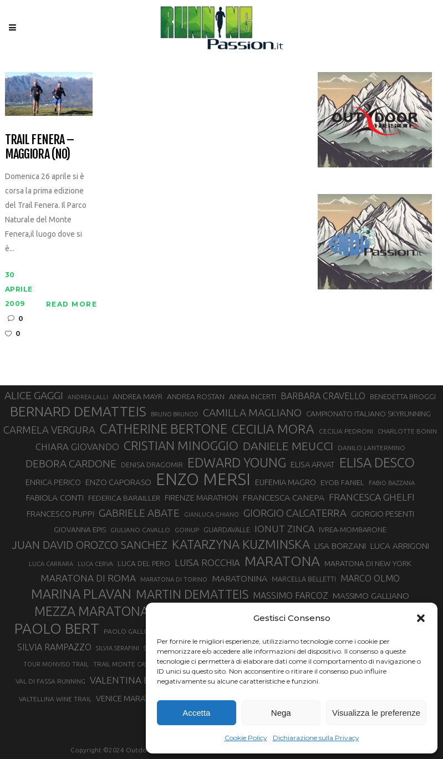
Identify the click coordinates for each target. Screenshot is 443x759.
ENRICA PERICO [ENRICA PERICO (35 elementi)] (53, 482)
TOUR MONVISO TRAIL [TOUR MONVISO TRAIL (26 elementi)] (56, 664)
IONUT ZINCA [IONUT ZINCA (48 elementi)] (284, 528)
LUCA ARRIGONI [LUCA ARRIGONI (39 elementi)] (399, 546)
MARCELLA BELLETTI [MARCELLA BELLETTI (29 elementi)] (304, 579)
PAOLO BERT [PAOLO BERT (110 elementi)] (56, 628)
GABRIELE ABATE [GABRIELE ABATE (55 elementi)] (139, 513)
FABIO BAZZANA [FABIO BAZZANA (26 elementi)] (392, 483)
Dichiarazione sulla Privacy (316, 737)
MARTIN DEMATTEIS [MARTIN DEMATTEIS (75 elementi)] (192, 594)
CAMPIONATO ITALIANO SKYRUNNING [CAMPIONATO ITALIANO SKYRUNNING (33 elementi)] (368, 413)
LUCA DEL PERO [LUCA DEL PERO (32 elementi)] (144, 563)
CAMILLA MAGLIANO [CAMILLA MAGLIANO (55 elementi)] (252, 412)
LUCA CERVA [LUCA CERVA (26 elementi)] (95, 564)
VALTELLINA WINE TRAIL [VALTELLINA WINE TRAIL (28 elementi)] (55, 698)
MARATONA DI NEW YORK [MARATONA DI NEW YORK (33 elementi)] (367, 563)
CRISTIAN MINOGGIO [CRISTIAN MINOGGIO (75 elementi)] (181, 445)
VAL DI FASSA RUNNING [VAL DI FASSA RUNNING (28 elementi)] (50, 681)
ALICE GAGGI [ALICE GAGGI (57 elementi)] (33, 395)
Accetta (196, 712)
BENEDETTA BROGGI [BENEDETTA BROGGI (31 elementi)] (403, 396)
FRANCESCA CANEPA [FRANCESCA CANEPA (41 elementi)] (283, 497)
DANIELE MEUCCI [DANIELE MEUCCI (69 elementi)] (288, 445)
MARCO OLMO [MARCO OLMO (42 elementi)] (370, 578)
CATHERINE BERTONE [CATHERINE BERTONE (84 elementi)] (163, 428)
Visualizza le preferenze (376, 712)
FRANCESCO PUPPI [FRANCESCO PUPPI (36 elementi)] (60, 513)
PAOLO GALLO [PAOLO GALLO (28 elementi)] (126, 631)
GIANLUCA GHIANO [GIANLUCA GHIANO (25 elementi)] (211, 514)
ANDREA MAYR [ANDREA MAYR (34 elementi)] (137, 396)
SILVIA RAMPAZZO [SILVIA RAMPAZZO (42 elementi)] (54, 647)
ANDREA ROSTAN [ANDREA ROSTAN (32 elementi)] (196, 397)
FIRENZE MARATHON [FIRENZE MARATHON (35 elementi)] (201, 497)
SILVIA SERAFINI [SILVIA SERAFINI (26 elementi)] (117, 648)
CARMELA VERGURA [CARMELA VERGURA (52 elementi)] (49, 429)
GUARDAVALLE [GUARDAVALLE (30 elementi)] (226, 529)
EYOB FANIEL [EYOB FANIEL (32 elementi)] (342, 482)
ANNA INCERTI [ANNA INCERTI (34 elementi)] (252, 396)
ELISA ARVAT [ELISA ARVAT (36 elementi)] (313, 464)
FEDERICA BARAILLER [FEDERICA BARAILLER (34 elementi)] (124, 497)
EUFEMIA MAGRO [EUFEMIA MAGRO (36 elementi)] (285, 482)
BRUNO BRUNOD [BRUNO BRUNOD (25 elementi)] (174, 414)
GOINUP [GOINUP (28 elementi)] (187, 529)
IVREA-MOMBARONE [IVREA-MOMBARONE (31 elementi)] (352, 529)
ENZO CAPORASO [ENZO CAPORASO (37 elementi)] (118, 482)
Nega (281, 712)
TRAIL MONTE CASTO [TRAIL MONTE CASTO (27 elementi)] (125, 664)
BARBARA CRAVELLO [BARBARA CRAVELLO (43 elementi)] (323, 396)
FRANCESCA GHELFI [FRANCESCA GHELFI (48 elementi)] (372, 497)
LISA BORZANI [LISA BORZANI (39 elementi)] (340, 546)
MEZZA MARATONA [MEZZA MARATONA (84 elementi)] (91, 611)
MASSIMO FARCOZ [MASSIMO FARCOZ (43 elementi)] (290, 595)
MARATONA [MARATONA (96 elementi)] (282, 561)
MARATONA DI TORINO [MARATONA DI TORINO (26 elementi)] (173, 579)
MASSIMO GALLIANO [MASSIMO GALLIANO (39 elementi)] (371, 595)
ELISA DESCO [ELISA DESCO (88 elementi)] (377, 463)
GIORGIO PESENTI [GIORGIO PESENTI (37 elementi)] (382, 513)
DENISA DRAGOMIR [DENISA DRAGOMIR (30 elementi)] (152, 464)
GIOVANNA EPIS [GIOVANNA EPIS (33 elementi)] (80, 529)
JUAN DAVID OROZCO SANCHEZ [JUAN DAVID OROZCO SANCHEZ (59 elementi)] (89, 545)
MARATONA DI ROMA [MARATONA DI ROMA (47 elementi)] (88, 578)
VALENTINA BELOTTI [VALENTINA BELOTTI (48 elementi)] (136, 680)
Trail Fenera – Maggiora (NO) (39, 147)
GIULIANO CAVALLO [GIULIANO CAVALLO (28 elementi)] (140, 529)
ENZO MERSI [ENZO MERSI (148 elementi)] (203, 479)
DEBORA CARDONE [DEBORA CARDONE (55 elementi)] (71, 463)
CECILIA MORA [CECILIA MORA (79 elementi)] (273, 429)
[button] (420, 618)
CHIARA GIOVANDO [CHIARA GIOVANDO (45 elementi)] (77, 446)
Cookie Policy (246, 737)
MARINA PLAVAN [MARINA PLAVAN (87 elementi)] (81, 594)
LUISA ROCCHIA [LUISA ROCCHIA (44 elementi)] (207, 563)
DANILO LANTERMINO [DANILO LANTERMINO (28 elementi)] (371, 447)
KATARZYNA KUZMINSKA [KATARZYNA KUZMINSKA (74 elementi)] (241, 544)
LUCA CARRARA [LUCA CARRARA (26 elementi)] (51, 564)
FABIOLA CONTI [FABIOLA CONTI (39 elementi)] (55, 497)
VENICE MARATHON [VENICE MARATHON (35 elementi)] (130, 698)
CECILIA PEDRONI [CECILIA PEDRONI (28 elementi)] (346, 431)
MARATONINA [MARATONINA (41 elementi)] (239, 578)
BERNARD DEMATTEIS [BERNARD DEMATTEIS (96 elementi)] (78, 411)
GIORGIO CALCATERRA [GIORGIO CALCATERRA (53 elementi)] (295, 513)
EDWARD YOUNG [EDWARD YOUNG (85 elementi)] (236, 462)
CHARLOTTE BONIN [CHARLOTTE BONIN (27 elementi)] (407, 431)
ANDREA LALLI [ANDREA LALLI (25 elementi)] (88, 397)
